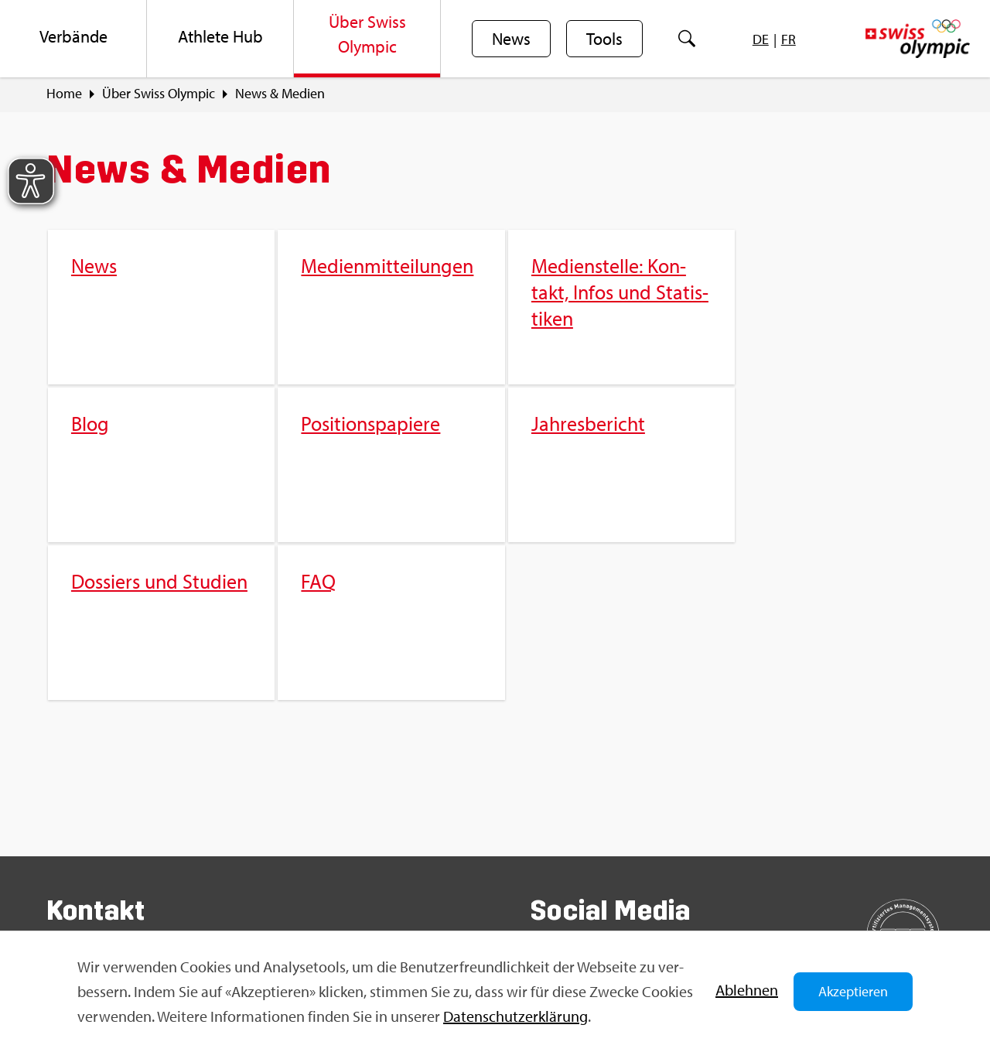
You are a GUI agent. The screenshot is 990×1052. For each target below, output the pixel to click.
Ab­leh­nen (746, 989)
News (511, 39)
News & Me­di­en (280, 93)
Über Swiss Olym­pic (158, 93)
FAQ (300, 795)
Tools (604, 39)
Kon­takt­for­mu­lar (127, 905)
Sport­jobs (316, 822)
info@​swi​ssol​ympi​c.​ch (141, 878)
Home (64, 93)
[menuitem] (73, 38)
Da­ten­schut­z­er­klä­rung (515, 1016)
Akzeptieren (853, 991)
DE (761, 39)
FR (788, 39)
